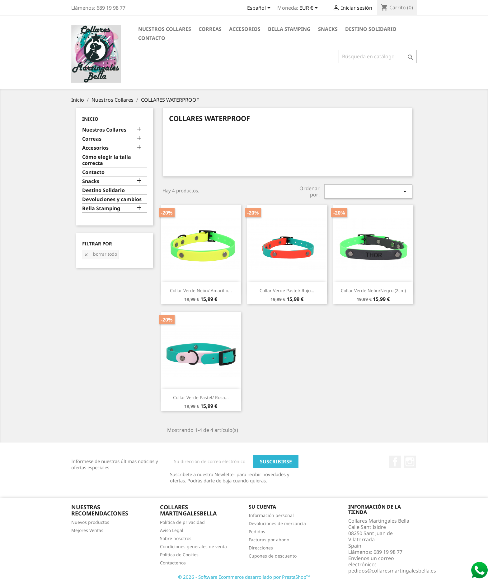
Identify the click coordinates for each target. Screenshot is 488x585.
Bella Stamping (289, 29)
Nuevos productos (90, 522)
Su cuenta (262, 506)
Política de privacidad (182, 522)
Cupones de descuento (273, 556)
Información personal (271, 515)
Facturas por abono (269, 540)
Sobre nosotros (175, 538)
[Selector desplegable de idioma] (260, 8)
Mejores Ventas (87, 530)
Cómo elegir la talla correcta (106, 160)
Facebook (395, 462)
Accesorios (244, 29)
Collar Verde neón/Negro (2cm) (373, 290)
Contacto (151, 38)
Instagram (410, 462)
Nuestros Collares (164, 29)
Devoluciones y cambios (112, 199)
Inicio (90, 119)
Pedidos (257, 531)
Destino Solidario (370, 29)
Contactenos (173, 563)
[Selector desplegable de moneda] (309, 8)
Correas (210, 29)
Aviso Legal (171, 530)
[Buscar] (378, 56)
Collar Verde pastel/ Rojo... (287, 290)
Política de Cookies (179, 555)
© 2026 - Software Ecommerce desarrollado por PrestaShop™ (244, 577)
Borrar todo (100, 254)
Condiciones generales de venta (193, 546)
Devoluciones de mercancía (277, 523)
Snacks (328, 29)
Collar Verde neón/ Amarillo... (201, 290)
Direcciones (261, 548)
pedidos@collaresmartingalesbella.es (392, 570)
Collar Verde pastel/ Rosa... (201, 397)
